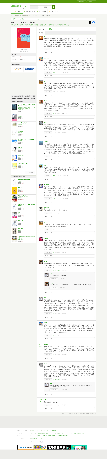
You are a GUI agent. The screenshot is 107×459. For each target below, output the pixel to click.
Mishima (46, 58)
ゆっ (45, 165)
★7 (53, 49)
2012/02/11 (64, 313)
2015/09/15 (65, 175)
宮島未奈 (20, 197)
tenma (45, 363)
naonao (46, 344)
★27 (54, 72)
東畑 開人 (20, 207)
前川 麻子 (20, 116)
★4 (53, 270)
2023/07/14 (62, 91)
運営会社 (33, 425)
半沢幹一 (20, 222)
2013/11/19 (64, 213)
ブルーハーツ (21, 155)
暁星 (19, 212)
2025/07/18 (64, 48)
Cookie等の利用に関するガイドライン (59, 425)
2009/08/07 (64, 335)
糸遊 (51, 274)
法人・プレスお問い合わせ (49, 427)
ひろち (45, 261)
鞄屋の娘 (20, 147)
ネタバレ (49, 33)
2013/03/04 (62, 229)
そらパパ (46, 208)
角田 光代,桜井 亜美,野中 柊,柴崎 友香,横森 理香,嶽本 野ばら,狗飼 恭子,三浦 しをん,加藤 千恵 (26, 108)
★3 (53, 335)
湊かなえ (20, 213)
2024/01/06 (65, 72)
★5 (53, 354)
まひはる (46, 101)
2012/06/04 (64, 252)
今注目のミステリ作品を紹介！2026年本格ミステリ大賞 (26, 19)
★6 (53, 156)
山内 (45, 399)
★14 (54, 175)
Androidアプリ (34, 430)
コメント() (57, 48)
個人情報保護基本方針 (43, 425)
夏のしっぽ (20, 131)
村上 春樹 (20, 189)
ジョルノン (47, 322)
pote (45, 122)
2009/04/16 (64, 354)
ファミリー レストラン (23, 163)
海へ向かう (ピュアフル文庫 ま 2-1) (26, 139)
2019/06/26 (64, 132)
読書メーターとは (35, 422)
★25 (54, 198)
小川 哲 (19, 181)
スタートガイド (45, 422)
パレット (20, 114)
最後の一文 (20, 220)
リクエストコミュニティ (63, 427)
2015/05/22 (65, 198)
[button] (53, 7)
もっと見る (30, 172)
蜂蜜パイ (20, 187)
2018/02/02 (64, 156)
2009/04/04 (64, 379)
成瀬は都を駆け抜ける (23, 196)
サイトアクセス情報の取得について (79, 425)
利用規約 (54, 422)
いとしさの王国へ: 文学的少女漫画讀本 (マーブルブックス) (26, 105)
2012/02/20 (64, 270)
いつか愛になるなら (22, 123)
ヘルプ (33, 427)
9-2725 (46, 142)
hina (45, 81)
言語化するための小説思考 (24, 179)
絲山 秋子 (20, 230)
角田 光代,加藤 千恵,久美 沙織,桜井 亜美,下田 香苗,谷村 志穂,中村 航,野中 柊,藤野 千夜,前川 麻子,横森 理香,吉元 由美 (40, 25)
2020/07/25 (64, 113)
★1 (59, 389)
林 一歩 (46, 184)
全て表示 (41, 33)
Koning (46, 238)
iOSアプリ (43, 430)
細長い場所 (20, 228)
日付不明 (64, 405)
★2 (53, 132)
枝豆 (45, 36)
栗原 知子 (20, 239)
